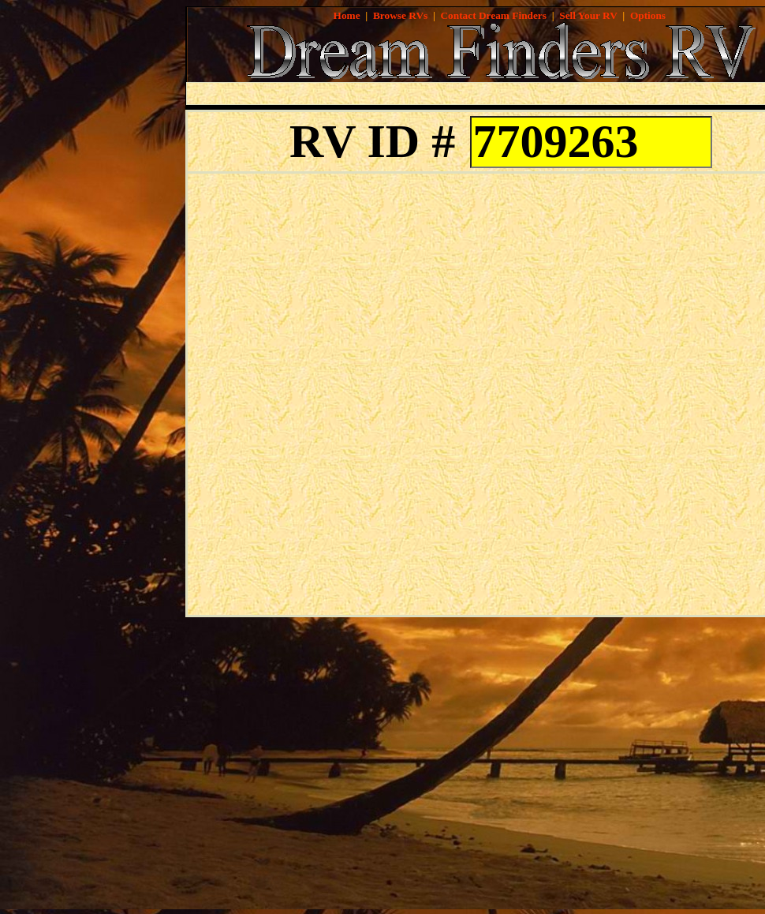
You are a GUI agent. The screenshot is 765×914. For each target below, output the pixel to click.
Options (648, 15)
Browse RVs (400, 15)
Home (347, 15)
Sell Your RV (588, 15)
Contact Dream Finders (493, 15)
